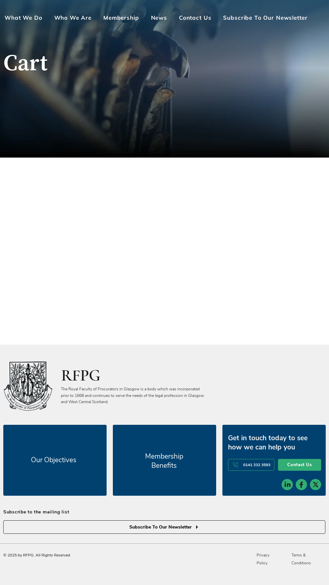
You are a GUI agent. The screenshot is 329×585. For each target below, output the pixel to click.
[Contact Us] (299, 404)
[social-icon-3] (315, 424)
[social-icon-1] (287, 424)
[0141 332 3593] (251, 404)
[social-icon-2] (301, 424)
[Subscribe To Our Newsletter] (164, 466)
